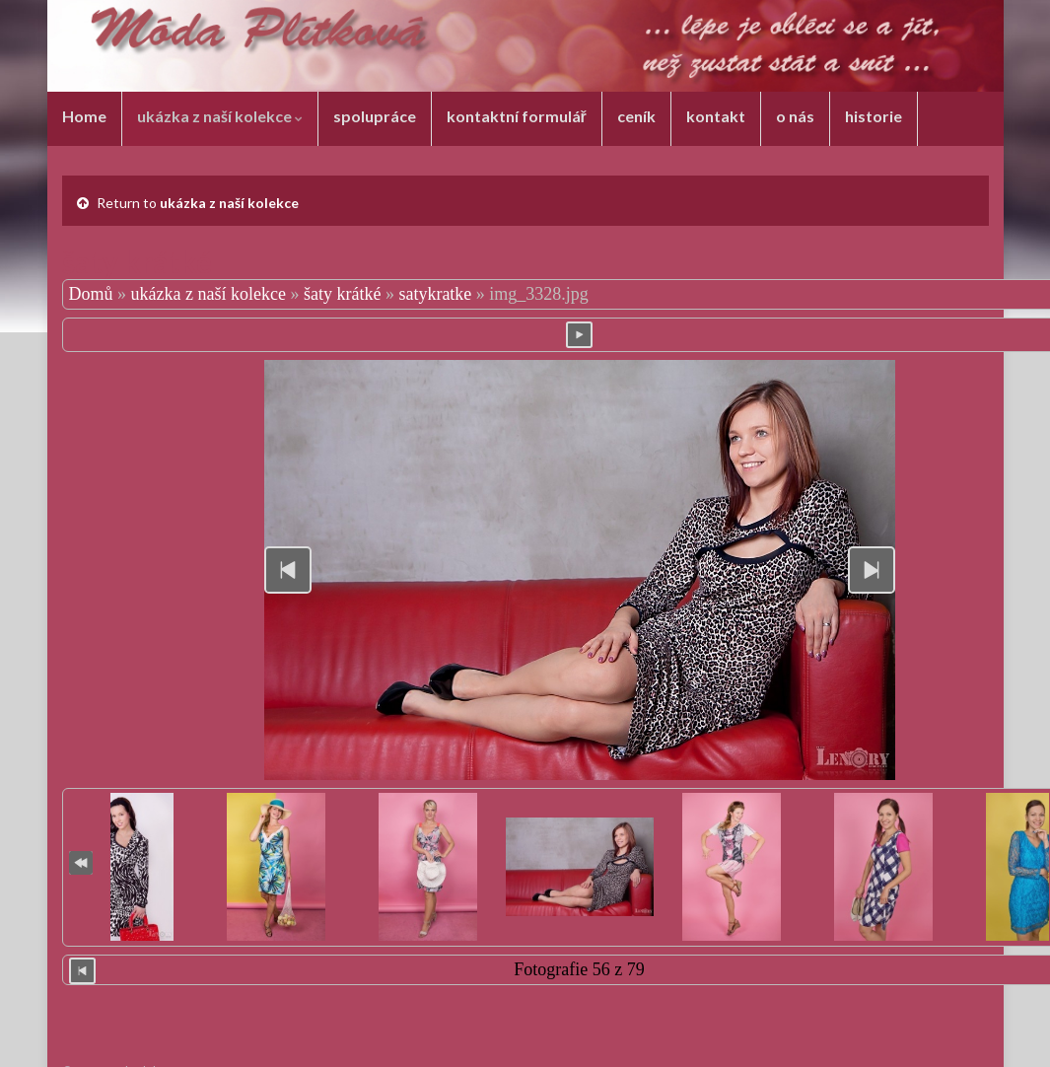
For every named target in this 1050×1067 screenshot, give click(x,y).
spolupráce (374, 116)
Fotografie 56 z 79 (579, 969)
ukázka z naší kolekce (220, 116)
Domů (91, 294)
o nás (795, 116)
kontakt (715, 116)
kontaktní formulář (517, 116)
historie (873, 116)
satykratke (434, 294)
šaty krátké (342, 294)
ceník (636, 116)
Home (84, 116)
